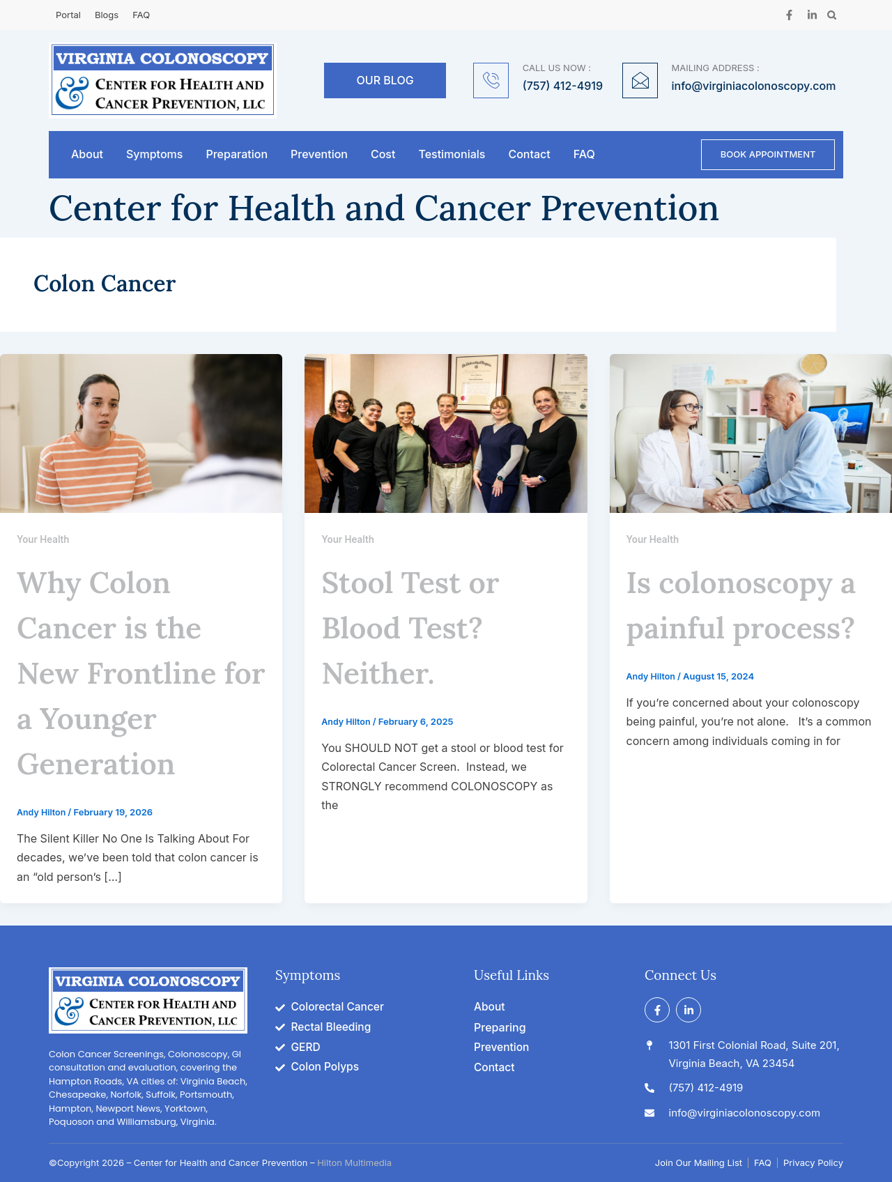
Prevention (319, 155)
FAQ (584, 155)
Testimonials (451, 155)
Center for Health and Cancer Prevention (384, 210)
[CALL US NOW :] (491, 80)
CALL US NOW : (557, 67)
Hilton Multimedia (354, 1164)
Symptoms (154, 155)
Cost (383, 155)
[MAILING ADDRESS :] (640, 80)
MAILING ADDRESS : (716, 67)
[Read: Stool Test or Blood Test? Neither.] (446, 435)
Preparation (237, 155)
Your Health (44, 542)
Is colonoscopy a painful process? (747, 628)
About (87, 155)
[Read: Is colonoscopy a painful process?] (751, 435)
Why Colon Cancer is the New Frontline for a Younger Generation (134, 673)
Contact (529, 155)
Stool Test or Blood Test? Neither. (425, 628)
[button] (831, 14)
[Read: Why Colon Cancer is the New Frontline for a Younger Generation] (141, 435)
